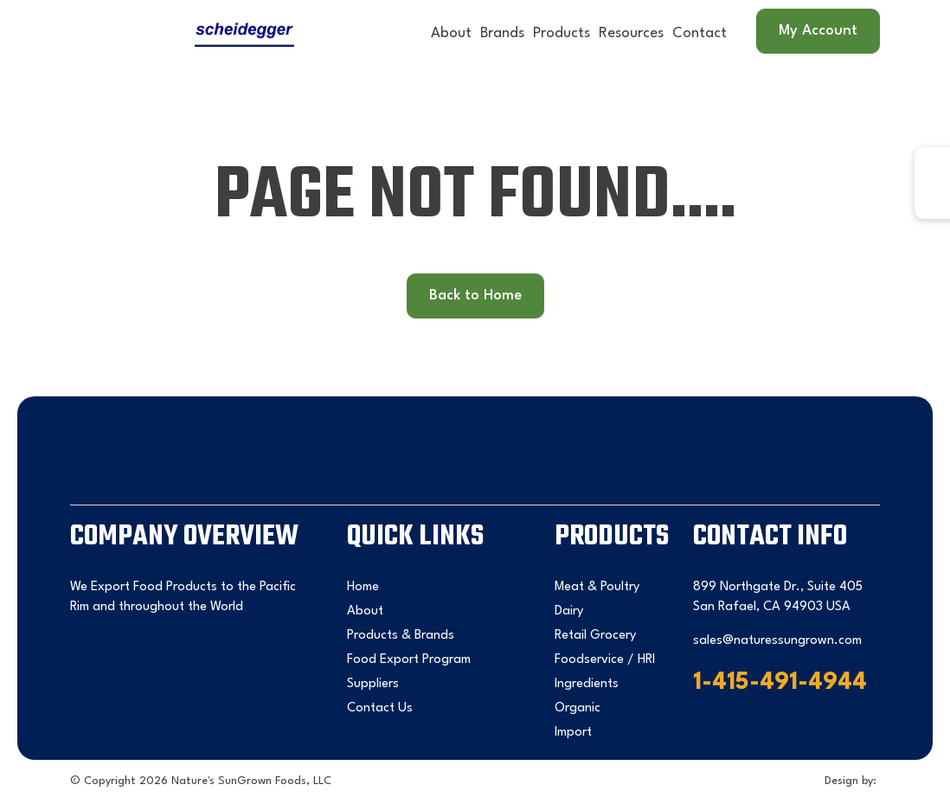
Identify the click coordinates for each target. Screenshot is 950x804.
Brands (502, 33)
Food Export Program (409, 659)
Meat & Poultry (597, 587)
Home (363, 587)
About (451, 33)
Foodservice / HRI (605, 659)
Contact (699, 33)
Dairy (569, 611)
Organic (577, 708)
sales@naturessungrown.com (777, 640)
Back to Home (475, 295)
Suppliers (373, 684)
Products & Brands (400, 635)
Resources (631, 33)
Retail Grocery (595, 635)
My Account (818, 30)
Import (573, 732)
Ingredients (587, 684)
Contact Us (380, 708)
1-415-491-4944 (780, 683)
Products (561, 33)
